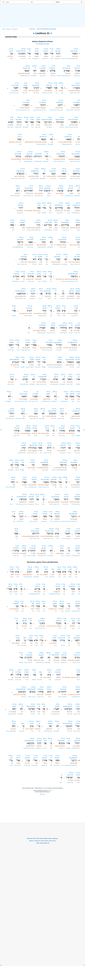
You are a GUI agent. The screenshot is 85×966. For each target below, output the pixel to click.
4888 (71, 357)
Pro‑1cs (40, 298)
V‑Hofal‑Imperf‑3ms (25, 349)
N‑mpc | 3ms (62, 435)
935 (47, 391)
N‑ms (20, 144)
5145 (46, 426)
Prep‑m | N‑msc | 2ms (48, 538)
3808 (33, 66)
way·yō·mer (74, 51)
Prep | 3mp (52, 75)
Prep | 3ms (24, 92)
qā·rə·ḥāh (18, 154)
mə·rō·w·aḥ (61, 638)
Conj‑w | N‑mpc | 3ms (41, 384)
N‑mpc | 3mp (60, 212)
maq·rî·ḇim (48, 222)
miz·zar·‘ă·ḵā (49, 531)
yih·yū (41, 188)
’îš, (16, 586)
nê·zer (47, 428)
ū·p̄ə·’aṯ (64, 171)
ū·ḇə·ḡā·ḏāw (42, 376)
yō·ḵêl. (57, 706)
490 (74, 460)
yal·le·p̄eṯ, (77, 638)
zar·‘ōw (66, 496)
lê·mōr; (68, 531)
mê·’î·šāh (77, 256)
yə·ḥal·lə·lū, (76, 205)
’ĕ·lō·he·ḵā (30, 274)
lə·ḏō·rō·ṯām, (35, 531)
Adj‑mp (49, 195)
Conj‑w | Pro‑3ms (47, 452)
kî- (47, 256)
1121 (10, 49)
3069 (31, 494)
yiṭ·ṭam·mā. (68, 136)
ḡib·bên (16, 603)
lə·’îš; (11, 119)
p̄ (12, 496)
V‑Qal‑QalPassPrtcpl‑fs (17, 247)
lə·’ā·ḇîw (35, 394)
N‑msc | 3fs (77, 332)
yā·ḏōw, (37, 359)
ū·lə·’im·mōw (23, 394)
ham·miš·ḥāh (70, 359)
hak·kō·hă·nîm (21, 51)
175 (77, 66)
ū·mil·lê (59, 359)
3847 (31, 357)
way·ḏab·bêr (73, 514)
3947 (43, 237)
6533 (25, 374)
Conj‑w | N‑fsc (63, 178)
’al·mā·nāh (73, 462)
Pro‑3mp (55, 229)
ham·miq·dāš (52, 411)
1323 (43, 100)
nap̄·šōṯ (71, 394)
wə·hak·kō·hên (72, 342)
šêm (68, 205)
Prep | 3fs (77, 144)
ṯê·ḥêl (44, 308)
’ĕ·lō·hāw (16, 428)
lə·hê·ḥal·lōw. (61, 154)
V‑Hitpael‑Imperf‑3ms (25, 75)
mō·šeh (44, 514)
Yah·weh (57, 51)
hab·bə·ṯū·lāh (59, 119)
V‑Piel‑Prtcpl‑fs (63, 332)
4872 (45, 49)
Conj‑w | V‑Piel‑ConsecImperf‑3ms (69, 521)
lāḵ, (63, 291)
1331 (33, 443)
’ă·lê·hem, (52, 68)
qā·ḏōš (40, 256)
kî (62, 85)
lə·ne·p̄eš (42, 68)
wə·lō (18, 188)
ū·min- (62, 411)
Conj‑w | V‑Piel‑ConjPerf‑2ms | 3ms (69, 281)
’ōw (79, 586)
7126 (49, 220)
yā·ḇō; (48, 394)
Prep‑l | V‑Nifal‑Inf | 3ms (59, 161)
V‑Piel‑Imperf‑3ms (10, 418)
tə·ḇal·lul (58, 620)
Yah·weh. (63, 445)
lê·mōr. (35, 514)
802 (11, 220)
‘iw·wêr (11, 569)
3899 (77, 220)
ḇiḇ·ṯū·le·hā (33, 445)
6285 (63, 168)
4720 (53, 408)
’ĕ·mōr (37, 51)
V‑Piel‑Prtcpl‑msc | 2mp (20, 298)
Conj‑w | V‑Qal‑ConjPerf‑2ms (63, 75)
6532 (32, 704)
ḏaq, (73, 620)
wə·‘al (12, 376)
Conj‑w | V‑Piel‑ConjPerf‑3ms (55, 367)
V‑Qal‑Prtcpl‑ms (64, 401)
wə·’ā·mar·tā (66, 68)
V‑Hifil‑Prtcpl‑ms (15, 281)
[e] (77, 49)
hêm (56, 222)
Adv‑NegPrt (33, 75)
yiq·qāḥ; (77, 479)
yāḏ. (32, 603)
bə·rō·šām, (76, 171)
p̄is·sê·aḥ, (72, 586)
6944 (22, 220)
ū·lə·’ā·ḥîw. (26, 102)
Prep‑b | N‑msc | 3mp (75, 178)
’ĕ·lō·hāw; (62, 428)
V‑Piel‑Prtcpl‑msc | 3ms (21, 504)
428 (16, 460)
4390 (59, 357)
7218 (77, 168)
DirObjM (44, 212)
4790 (62, 635)
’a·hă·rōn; (77, 68)
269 (75, 117)
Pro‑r (32, 127)
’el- (52, 51)
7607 (49, 83)
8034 (67, 203)
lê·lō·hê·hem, (29, 188)
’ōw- (22, 603)
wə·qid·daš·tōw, (73, 274)
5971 (77, 83)
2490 (62, 151)
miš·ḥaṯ (28, 428)
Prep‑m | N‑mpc (32, 696)
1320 (21, 168)
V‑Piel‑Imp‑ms (20, 521)
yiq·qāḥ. (23, 445)
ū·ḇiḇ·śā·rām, (20, 171)
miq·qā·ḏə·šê (31, 689)
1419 (59, 340)
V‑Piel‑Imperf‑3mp (34, 178)
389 (42, 704)
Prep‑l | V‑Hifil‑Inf (32, 555)
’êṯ (79, 428)
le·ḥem (77, 222)
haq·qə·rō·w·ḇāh (47, 119)
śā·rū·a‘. (37, 586)
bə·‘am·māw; (76, 154)
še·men (77, 359)
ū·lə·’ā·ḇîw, (76, 102)
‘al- (18, 342)
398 (57, 704)
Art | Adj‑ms (36, 92)
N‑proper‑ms (58, 58)
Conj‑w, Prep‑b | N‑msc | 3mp (18, 178)
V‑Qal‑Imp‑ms (35, 58)
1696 (74, 511)
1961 (18, 117)
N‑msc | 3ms (11, 349)
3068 (57, 49)
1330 (61, 117)
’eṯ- (45, 205)
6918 (47, 186)
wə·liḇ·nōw (59, 102)
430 (30, 186)
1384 (16, 601)
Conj (62, 92)
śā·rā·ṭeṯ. (60, 188)
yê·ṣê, (36, 411)
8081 (77, 357)
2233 (65, 494)
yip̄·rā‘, (56, 376)
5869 (42, 618)
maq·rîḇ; (16, 274)
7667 (61, 601)
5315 (42, 66)
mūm (46, 569)
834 (31, 117)
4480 (61, 408)
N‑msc (68, 212)
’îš (65, 308)
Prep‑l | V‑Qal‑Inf (28, 315)
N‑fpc (73, 401)
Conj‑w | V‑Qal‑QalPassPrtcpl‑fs (59, 469)
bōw (53, 569)
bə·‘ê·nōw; (41, 620)
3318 (35, 408)
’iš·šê (38, 205)
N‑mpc (11, 58)
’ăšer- (34, 342)
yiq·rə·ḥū (29, 154)
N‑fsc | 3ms (37, 367)
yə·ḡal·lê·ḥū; (35, 171)
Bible (4, 29)
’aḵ (44, 706)
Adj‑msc (63, 645)
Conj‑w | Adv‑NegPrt (15, 195)
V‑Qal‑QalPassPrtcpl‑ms (54, 593)
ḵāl (71, 569)
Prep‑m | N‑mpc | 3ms (47, 349)
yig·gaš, (41, 655)
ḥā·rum (58, 586)
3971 (61, 546)
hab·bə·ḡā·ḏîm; (14, 359)
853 (43, 203)
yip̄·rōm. (25, 376)
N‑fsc (29, 435)
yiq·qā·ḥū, (43, 239)
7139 (29, 151)
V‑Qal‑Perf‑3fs (18, 127)
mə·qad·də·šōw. (22, 496)
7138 (36, 83)
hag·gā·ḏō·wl (58, 342)
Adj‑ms (40, 264)
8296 (60, 186)
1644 (20, 237)
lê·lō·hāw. (24, 256)
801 (38, 203)
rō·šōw (11, 342)
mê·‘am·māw (45, 479)
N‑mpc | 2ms (31, 281)
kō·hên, (58, 308)
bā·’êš (53, 325)
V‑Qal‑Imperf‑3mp (28, 161)
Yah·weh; (58, 672)
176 (77, 584)
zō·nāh (78, 239)
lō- (35, 68)
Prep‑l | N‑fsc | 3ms (13, 92)
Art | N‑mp (23, 58)
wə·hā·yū (37, 222)
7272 (54, 601)
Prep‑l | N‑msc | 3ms (47, 92)
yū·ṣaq (28, 342)
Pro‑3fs (70, 332)
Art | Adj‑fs (49, 127)
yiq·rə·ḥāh (38, 154)
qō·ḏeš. (22, 222)
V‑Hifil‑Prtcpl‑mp (48, 229)
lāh (79, 136)
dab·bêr (21, 514)
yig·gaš (77, 689)
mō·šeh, (45, 51)
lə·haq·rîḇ (33, 548)
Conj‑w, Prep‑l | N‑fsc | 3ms (39, 110)
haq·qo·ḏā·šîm (67, 706)
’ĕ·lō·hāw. (16, 548)
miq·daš (72, 428)
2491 (63, 237)
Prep (52, 58)
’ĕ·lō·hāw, (18, 672)
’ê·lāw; (25, 85)
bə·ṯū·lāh (53, 479)
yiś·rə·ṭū (70, 188)
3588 (60, 83)
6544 (55, 374)
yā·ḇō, (14, 706)
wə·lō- (13, 479)
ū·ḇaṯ (76, 308)
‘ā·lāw (78, 445)
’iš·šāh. (24, 479)
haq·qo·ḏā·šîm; (21, 689)
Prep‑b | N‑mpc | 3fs (32, 452)
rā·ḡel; (55, 603)
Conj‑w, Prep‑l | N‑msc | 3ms (73, 110)
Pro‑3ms (34, 264)
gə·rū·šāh (20, 239)
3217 (77, 635)
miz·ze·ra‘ (77, 655)
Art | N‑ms (53, 418)
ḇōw (68, 548)
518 (55, 83)
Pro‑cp (17, 469)
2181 (77, 237)
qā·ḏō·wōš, (47, 291)
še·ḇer (62, 603)
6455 (72, 584)
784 (52, 323)
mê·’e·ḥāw (49, 342)
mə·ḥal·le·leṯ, (63, 325)
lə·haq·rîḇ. (63, 689)
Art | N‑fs (62, 127)
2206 (53, 168)
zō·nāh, (32, 462)
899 (17, 357)
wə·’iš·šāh (30, 239)
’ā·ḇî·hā (77, 325)
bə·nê (11, 51)
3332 (27, 340)
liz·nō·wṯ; (29, 308)
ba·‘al (19, 136)
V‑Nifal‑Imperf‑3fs (42, 315)
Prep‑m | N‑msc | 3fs (75, 264)
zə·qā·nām (52, 171)
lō (52, 136)
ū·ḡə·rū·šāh (63, 462)
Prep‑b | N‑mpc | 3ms (75, 92)
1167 (18, 134)
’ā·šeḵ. (54, 638)
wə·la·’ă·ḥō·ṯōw (73, 119)
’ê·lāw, (38, 119)
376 (11, 117)
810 (54, 635)
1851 (72, 618)
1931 (33, 254)
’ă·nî (41, 291)
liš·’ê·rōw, (49, 85)
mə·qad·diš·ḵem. (20, 291)
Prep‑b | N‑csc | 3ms (40, 628)
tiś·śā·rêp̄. (42, 325)
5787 (11, 567)
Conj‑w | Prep (10, 384)
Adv (44, 713)
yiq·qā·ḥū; (57, 256)
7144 (18, 151)
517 (16, 83)
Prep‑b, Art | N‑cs (51, 332)
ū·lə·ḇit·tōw (42, 102)
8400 (58, 618)
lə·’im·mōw (15, 85)
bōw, (40, 672)
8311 (37, 584)
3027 (37, 357)
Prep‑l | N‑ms (10, 127)
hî (71, 325)
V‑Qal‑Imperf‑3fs (38, 161)
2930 (27, 66)
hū (35, 256)
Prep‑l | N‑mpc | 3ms (22, 264)
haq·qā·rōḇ (35, 85)
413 (51, 49)
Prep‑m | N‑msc (76, 662)
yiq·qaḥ (34, 479)
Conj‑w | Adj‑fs (62, 247)
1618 (23, 618)
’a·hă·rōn (77, 531)
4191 (65, 391)
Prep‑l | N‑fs (42, 75)
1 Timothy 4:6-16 (42, 44)
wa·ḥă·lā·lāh (62, 239)
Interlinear (8, 29)
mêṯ (67, 394)
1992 (54, 220)
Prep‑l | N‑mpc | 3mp (28, 195)
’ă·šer (32, 119)
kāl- (79, 394)
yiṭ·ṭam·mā (26, 68)
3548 (22, 49)
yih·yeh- (71, 291)
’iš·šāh (12, 222)
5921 (16, 340)
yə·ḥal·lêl (77, 496)
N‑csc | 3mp (53, 178)
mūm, (62, 548)
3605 (77, 391)
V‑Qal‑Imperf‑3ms (70, 298)
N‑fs (20, 161)
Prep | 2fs (62, 298)
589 (40, 288)
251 (27, 100)
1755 (36, 528)
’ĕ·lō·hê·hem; (58, 205)
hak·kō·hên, (55, 655)
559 (75, 49)
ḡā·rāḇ (25, 620)
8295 (70, 186)
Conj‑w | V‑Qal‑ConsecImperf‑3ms (70, 58)
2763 (57, 584)
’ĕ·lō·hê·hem (65, 222)
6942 (75, 271)
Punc (29, 332)
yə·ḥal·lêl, (11, 411)
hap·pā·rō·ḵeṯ (31, 706)
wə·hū (50, 445)
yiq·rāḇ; (29, 569)
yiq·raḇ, (43, 548)
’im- (56, 85)
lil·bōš (32, 359)
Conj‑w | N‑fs (30, 247)
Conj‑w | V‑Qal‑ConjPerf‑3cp (33, 229)
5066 (40, 652)
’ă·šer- (59, 569)
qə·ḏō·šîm (47, 188)
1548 (35, 168)
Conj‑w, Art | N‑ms (73, 349)
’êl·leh (17, 462)
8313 (42, 323)
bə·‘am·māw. (76, 85)
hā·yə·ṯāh (18, 119)
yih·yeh (77, 548)
